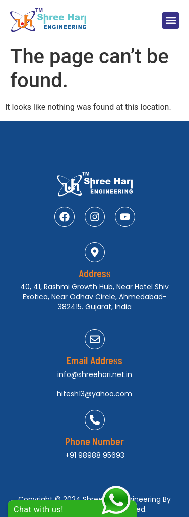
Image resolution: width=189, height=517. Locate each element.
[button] (170, 20)
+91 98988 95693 (94, 455)
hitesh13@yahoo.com (94, 394)
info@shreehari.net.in (94, 374)
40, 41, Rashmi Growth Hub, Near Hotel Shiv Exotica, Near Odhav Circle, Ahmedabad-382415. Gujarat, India (94, 296)
